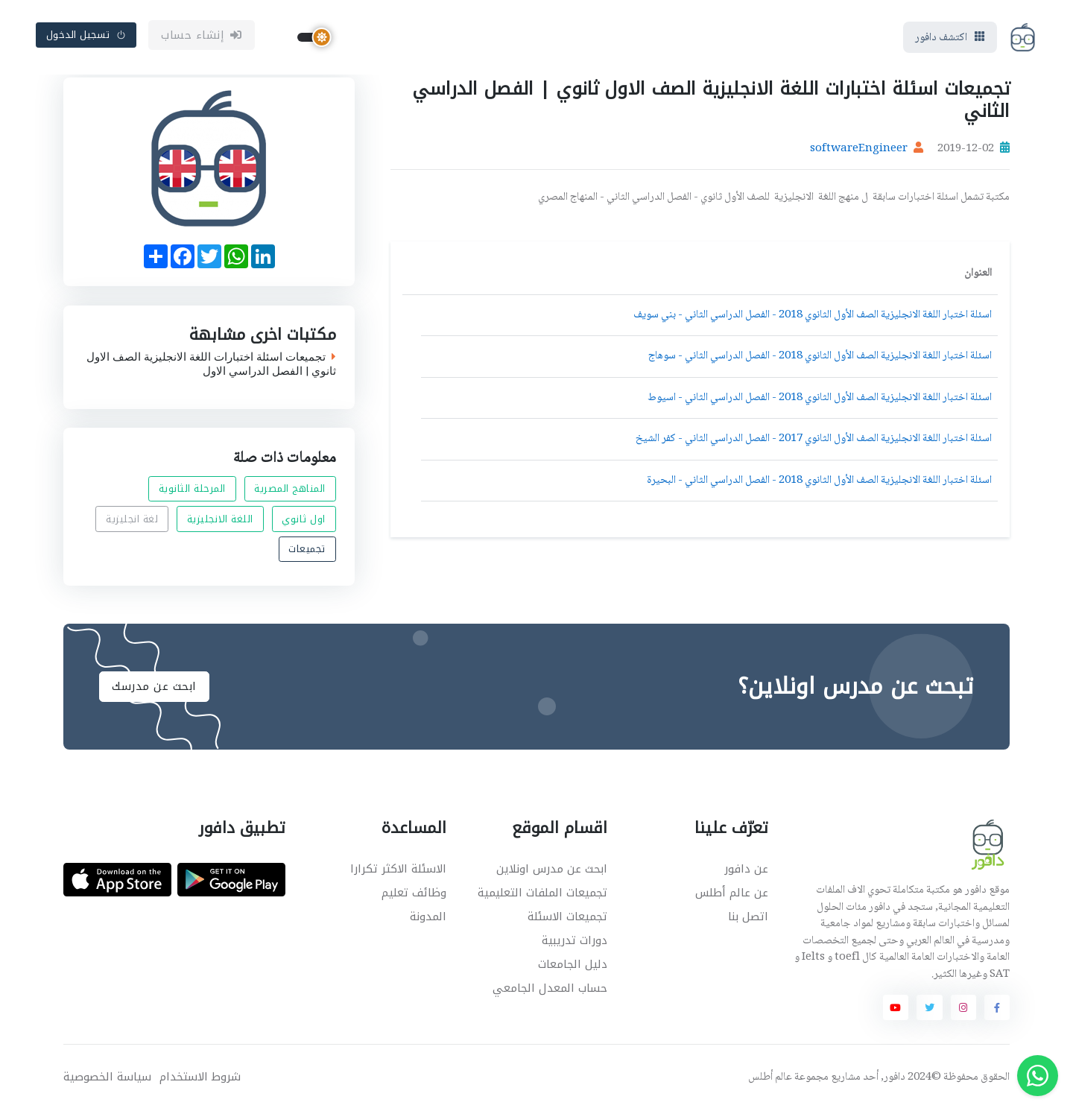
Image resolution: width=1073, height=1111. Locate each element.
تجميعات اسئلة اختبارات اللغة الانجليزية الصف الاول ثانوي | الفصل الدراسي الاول (211, 363)
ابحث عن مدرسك (154, 686)
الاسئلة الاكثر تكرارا (398, 868)
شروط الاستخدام (200, 1077)
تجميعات (307, 548)
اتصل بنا (748, 916)
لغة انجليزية (132, 519)
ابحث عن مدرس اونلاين (551, 868)
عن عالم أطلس (731, 892)
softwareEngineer (859, 149)
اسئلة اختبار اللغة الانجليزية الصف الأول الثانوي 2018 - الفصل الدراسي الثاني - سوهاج (820, 356)
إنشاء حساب (201, 35)
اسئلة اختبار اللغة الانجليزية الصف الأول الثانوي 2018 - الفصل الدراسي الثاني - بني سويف (812, 315)
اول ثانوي (304, 519)
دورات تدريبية (574, 940)
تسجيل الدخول (86, 34)
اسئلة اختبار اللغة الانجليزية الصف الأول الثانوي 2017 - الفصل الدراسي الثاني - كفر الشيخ (814, 439)
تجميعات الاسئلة (567, 916)
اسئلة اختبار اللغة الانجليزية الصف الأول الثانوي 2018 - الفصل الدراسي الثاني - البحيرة (819, 480)
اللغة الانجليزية (220, 519)
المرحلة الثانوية (192, 489)
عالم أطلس (770, 1077)
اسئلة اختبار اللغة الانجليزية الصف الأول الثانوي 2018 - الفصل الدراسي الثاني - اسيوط (820, 398)
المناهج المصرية (290, 489)
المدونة (428, 916)
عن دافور (746, 868)
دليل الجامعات (572, 964)
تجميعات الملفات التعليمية (542, 892)
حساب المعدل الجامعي (550, 988)
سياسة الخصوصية (107, 1077)
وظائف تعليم (414, 892)
